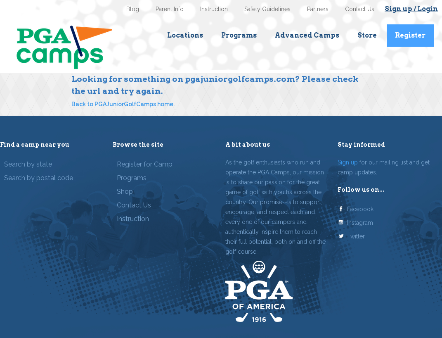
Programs (239, 35)
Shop (125, 191)
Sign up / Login (411, 9)
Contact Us (359, 9)
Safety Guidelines (267, 9)
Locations (185, 35)
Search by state (28, 164)
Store (367, 35)
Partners (318, 9)
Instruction (214, 9)
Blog (132, 9)
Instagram (360, 222)
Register (410, 35)
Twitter (356, 236)
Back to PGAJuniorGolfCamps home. (123, 104)
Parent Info (170, 9)
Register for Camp (145, 164)
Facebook (360, 209)
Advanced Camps (307, 35)
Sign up (348, 162)
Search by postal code (38, 178)
